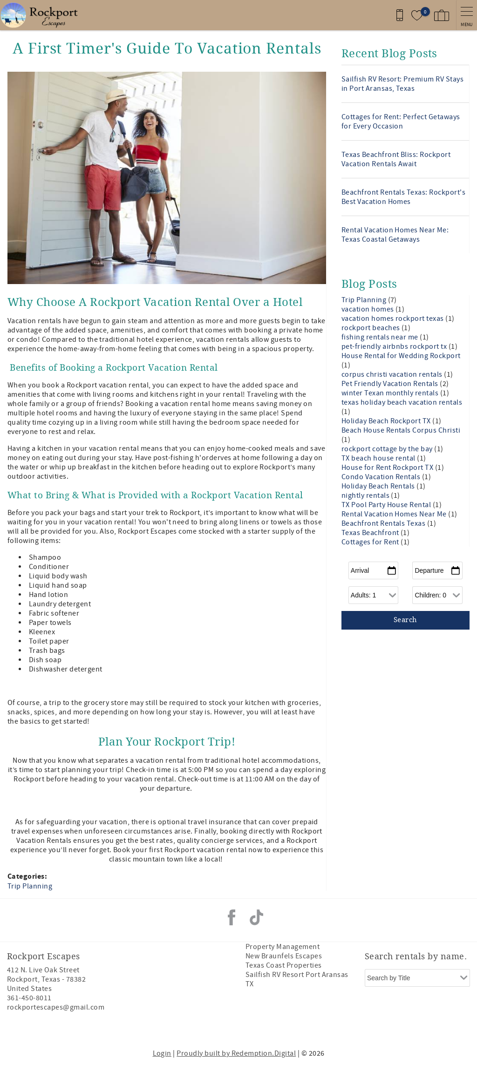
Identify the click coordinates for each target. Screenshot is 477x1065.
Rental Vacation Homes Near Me (394, 514)
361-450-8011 (29, 998)
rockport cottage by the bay (387, 449)
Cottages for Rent (371, 542)
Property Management (282, 946)
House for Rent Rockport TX (388, 467)
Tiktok (256, 917)
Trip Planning (29, 886)
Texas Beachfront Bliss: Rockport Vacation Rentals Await (395, 159)
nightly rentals (366, 495)
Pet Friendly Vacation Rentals (390, 383)
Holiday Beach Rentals (379, 486)
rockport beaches (371, 327)
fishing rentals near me (380, 337)
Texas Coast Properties (283, 965)
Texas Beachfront (371, 532)
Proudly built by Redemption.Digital (236, 1053)
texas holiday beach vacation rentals (401, 402)
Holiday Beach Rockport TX (386, 421)
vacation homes (368, 309)
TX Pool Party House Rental (387, 504)
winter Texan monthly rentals (390, 393)
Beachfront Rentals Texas (384, 523)
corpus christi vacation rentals (392, 374)
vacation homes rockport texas (393, 318)
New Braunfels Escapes (283, 956)
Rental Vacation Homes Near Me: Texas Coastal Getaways (395, 234)
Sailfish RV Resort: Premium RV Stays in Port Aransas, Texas (402, 84)
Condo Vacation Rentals (381, 477)
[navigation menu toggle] (466, 15)
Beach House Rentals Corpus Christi (400, 430)
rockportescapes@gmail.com (55, 1007)
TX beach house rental (379, 458)
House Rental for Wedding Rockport (401, 355)
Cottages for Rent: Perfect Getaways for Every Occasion (400, 121)
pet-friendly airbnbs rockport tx (395, 346)
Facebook (231, 917)
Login (162, 1053)
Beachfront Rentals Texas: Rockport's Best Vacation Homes (403, 197)
